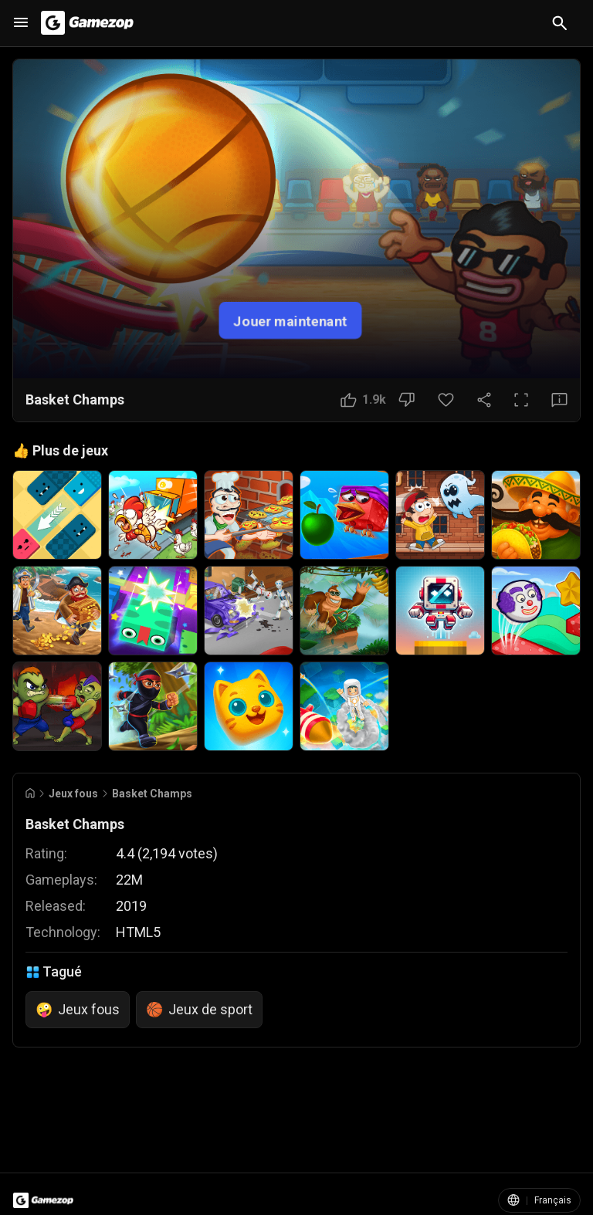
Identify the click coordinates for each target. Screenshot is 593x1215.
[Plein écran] (521, 400)
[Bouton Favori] (446, 399)
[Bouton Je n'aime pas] (406, 399)
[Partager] (484, 399)
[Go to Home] (30, 793)
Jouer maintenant (290, 320)
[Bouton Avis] (559, 399)
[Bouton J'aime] (363, 400)
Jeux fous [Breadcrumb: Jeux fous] (73, 793)
